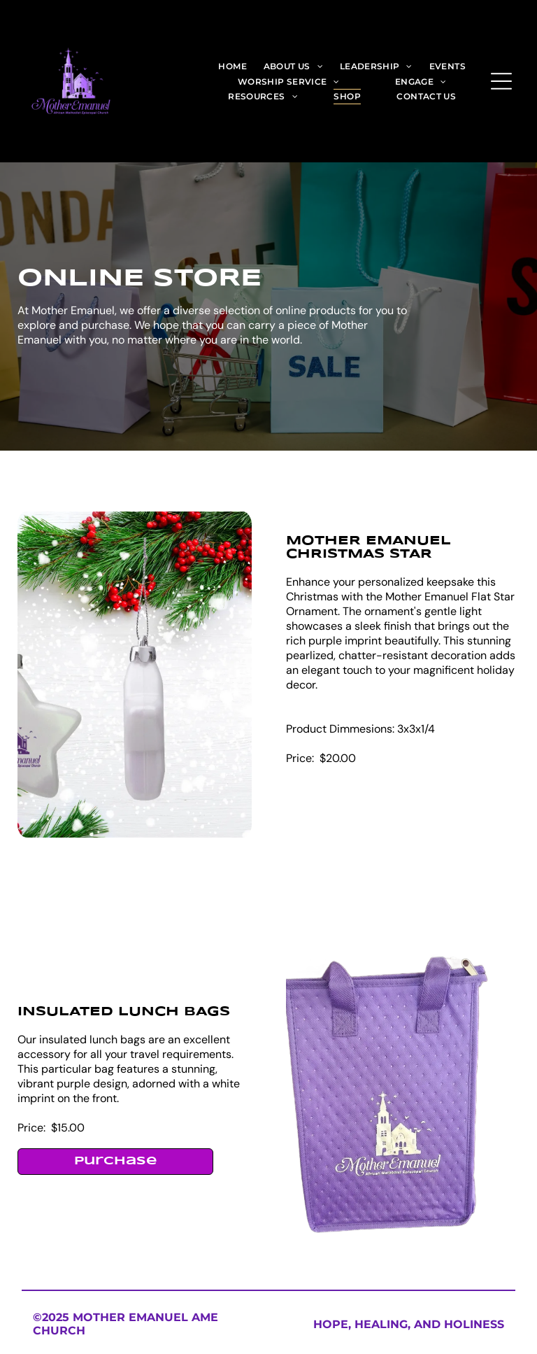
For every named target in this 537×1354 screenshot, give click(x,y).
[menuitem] (232, 65)
